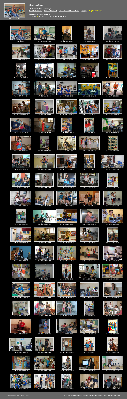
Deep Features (12, 395)
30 (48, 16)
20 (45, 16)
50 (53, 16)
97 (66, 16)
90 (63, 16)
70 (58, 16)
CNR (68, 395)
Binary (83, 11)
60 (56, 16)
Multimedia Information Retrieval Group (95, 395)
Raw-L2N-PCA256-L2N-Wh (69, 11)
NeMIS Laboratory (76, 395)
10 (43, 16)
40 (51, 16)
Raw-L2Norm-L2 (50, 11)
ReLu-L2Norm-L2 (35, 11)
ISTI (65, 395)
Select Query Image (36, 5)
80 (61, 16)
